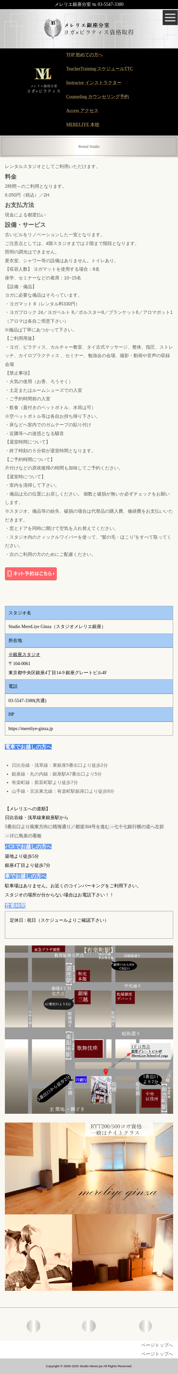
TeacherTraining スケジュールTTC (99, 68)
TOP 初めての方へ (84, 54)
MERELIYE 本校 (82, 124)
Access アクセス (82, 110)
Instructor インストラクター (93, 82)
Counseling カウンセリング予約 (97, 96)
